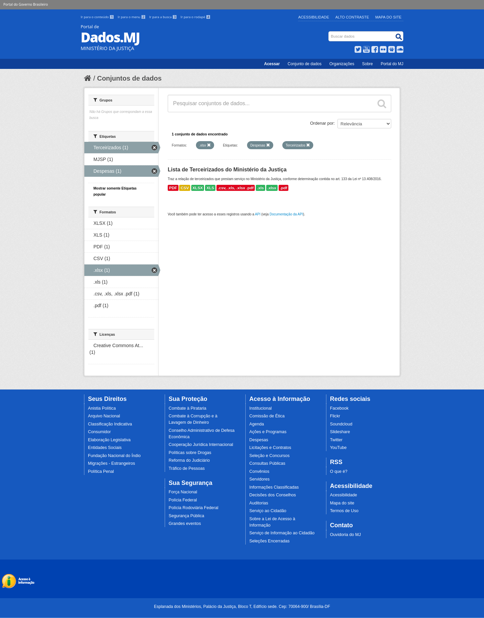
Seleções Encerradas (269, 541)
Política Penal (101, 471)
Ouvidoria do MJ (345, 534)
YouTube (338, 447)
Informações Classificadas (274, 487)
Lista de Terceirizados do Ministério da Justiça (227, 169)
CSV (184, 188)
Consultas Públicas (267, 463)
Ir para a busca (163, 17)
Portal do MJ (392, 63)
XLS (210, 188)
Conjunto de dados (305, 63)
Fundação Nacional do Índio (114, 455)
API (257, 214)
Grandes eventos (185, 523)
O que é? (339, 471)
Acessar (272, 63)
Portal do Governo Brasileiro (25, 4)
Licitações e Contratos (270, 447)
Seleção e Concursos (269, 455)
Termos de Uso (344, 510)
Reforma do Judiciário (189, 460)
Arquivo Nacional (104, 416)
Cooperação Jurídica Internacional (201, 444)
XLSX (198, 188)
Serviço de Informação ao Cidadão (282, 533)
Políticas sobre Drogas (190, 452)
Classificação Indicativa (110, 424)
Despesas (258, 440)
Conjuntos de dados (129, 78)
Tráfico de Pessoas (187, 468)
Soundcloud (341, 424)
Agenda (256, 424)
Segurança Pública (186, 515)
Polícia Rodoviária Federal (193, 507)
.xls (260, 188)
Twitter (336, 440)
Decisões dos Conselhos (272, 495)
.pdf (283, 188)
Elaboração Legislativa (109, 440)
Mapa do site (342, 503)
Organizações (341, 63)
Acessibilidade (313, 17)
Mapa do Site (388, 17)
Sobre (367, 63)
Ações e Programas (268, 431)
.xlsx (272, 188)
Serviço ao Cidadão (267, 510)
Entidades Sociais (105, 447)
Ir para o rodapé (195, 17)
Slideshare (340, 431)
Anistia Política (102, 408)
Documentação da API (286, 214)
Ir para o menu (132, 17)
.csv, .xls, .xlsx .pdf (235, 188)
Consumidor (99, 431)
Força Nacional (183, 492)
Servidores (259, 479)
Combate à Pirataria (187, 408)
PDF (173, 188)
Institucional (260, 408)
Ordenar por (322, 123)
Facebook (339, 408)
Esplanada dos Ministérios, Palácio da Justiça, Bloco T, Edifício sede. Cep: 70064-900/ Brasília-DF (242, 606)
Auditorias (258, 503)
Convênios (259, 471)
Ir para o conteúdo (98, 17)
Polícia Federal (183, 500)
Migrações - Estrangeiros (111, 463)
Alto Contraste (352, 17)
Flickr (335, 416)
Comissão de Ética (267, 416)
